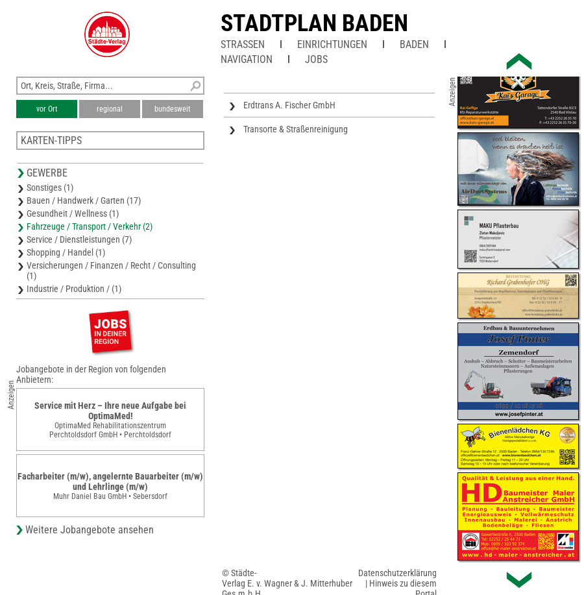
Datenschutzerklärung (397, 573)
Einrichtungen (332, 44)
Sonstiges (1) (50, 187)
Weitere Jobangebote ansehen (89, 530)
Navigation (247, 59)
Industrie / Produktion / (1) (74, 289)
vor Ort (47, 109)
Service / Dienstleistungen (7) (79, 239)
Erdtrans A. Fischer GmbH (289, 105)
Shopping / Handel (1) (66, 252)
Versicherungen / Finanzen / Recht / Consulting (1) (111, 270)
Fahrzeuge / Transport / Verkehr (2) (89, 226)
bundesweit (172, 109)
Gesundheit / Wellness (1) (73, 213)
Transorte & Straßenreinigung (295, 129)
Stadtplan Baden (314, 23)
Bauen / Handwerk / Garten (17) (84, 200)
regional (110, 109)
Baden (414, 44)
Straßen (243, 44)
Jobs (316, 59)
